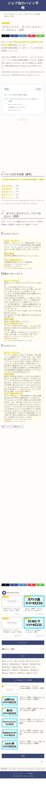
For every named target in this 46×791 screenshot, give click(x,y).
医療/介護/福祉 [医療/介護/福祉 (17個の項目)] (16, 664)
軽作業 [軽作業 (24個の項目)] (22, 673)
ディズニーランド (16, 104)
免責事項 (30, 773)
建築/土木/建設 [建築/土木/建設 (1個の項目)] (18, 667)
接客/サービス (19, 426)
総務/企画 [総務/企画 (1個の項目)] (35, 670)
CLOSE (39, 89)
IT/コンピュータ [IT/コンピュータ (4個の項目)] (8, 661)
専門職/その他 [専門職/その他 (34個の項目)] (35, 664)
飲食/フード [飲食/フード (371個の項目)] (32, 673)
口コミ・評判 (6, 23)
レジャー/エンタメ (7, 426)
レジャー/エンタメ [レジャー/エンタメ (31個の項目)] (33, 661)
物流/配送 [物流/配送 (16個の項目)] (25, 670)
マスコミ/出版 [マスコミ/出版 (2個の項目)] (20, 661)
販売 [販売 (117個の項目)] (13, 673)
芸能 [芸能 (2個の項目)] (5, 673)
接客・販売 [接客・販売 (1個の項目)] (7, 670)
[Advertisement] (23, 144)
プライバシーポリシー (19, 773)
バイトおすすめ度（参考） (18, 95)
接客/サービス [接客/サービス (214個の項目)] (30, 667)
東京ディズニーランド (18, 107)
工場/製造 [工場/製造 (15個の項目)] (7, 667)
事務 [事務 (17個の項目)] (6, 664)
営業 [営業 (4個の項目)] (26, 664)
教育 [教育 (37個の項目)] (16, 670)
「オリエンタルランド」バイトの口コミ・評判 (24, 100)
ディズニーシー (15, 110)
